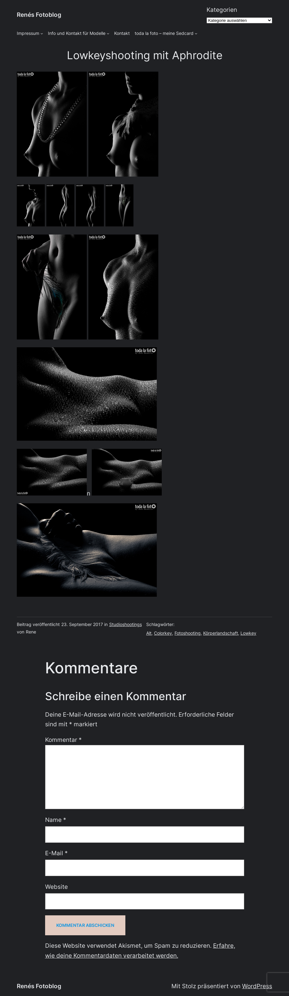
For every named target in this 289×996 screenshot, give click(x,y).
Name (55, 819)
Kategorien (222, 9)
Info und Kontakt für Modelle (76, 33)
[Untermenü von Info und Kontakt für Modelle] (108, 33)
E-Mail (56, 853)
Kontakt (122, 33)
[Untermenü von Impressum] (41, 33)
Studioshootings (125, 624)
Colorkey (163, 633)
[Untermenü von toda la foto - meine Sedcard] (196, 33)
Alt (148, 633)
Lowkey (248, 633)
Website (56, 886)
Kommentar (63, 739)
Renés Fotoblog (39, 14)
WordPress (257, 986)
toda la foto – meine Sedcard (164, 33)
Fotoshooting (188, 633)
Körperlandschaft (220, 633)
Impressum (28, 33)
